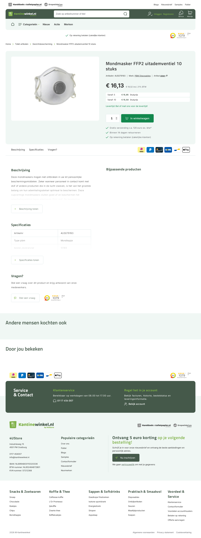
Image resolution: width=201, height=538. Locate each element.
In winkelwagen (139, 118)
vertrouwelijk (127, 464)
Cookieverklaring (184, 532)
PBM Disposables (143, 76)
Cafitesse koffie (56, 497)
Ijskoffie (52, 506)
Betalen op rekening (177, 515)
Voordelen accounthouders (180, 511)
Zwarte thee (54, 510)
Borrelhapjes (15, 515)
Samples (178, 4)
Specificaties (36, 149)
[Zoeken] (125, 13)
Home (8, 44)
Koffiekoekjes (55, 515)
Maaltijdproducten (136, 510)
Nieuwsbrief (166, 4)
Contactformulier (68, 461)
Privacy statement (165, 532)
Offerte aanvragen (176, 520)
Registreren (168, 14)
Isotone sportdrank (97, 501)
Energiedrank (95, 506)
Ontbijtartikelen (135, 501)
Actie (57, 24)
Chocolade (14, 501)
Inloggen (158, 14)
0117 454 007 (65, 400)
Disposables (133, 497)
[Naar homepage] (13, 24)
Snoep (12, 497)
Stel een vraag (27, 298)
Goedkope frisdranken (99, 497)
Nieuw (46, 24)
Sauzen (131, 506)
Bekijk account (137, 404)
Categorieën (30, 24)
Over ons (65, 443)
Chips (12, 510)
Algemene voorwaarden (144, 532)
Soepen (131, 515)
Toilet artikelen (21, 44)
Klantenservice (64, 390)
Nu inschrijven (127, 457)
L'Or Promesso (55, 501)
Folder (188, 4)
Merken (68, 24)
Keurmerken (66, 470)
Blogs (156, 4)
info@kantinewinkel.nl (19, 457)
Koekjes (12, 506)
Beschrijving (18, 149)
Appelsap (93, 515)
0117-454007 (15, 454)
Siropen (92, 510)
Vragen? (52, 149)
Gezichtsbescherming (42, 44)
